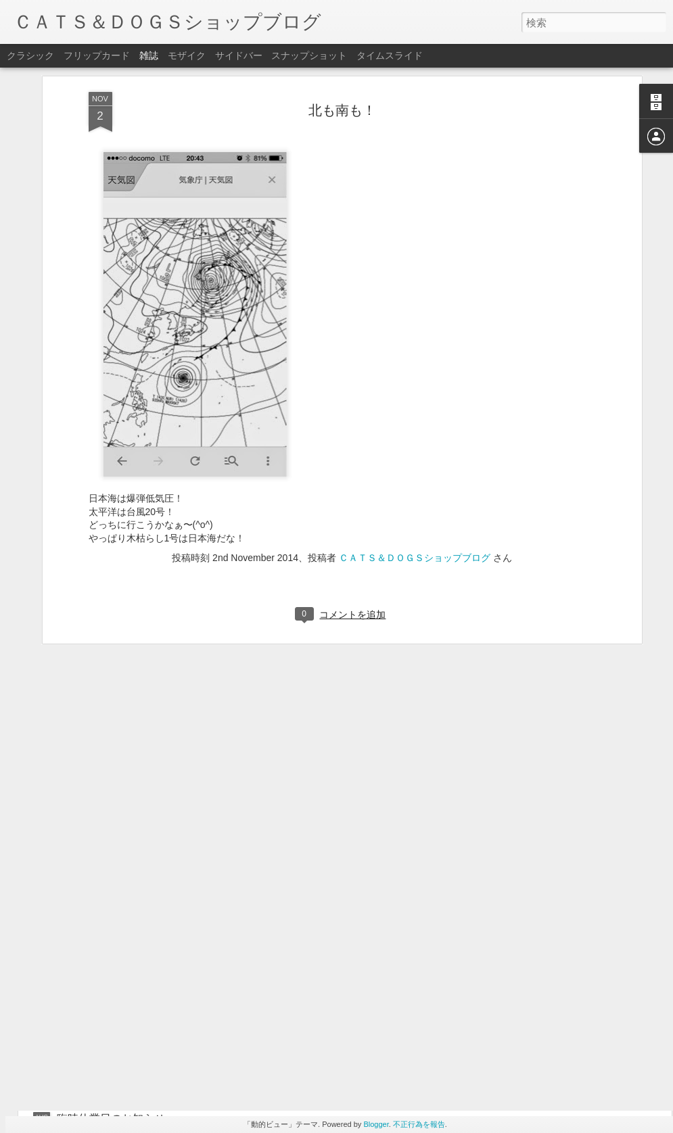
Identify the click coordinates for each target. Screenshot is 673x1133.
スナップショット (309, 55)
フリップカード (97, 55)
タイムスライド (389, 55)
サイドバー (238, 55)
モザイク (187, 55)
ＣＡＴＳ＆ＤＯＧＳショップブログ (414, 459)
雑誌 (148, 55)
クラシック (30, 55)
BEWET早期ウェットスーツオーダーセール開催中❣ (335, 965)
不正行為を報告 (419, 1124)
